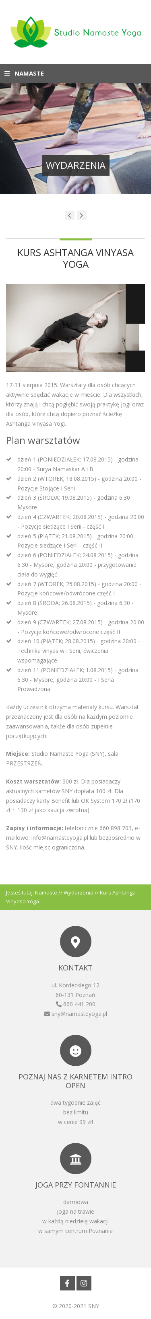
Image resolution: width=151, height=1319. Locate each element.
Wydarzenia (78, 892)
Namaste (46, 892)
